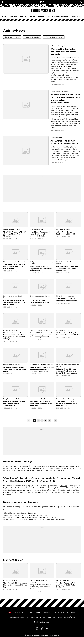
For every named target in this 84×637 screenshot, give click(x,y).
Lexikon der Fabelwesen (59, 519)
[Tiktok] (42, 628)
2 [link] (38, 420)
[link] (55, 420)
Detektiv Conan (13, 490)
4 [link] (45, 420)
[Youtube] (47, 628)
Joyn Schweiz (16, 612)
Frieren (16, 492)
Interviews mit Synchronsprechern (37, 515)
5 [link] (49, 420)
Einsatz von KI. (57, 517)
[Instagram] (36, 628)
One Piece (63, 486)
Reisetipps (40, 519)
